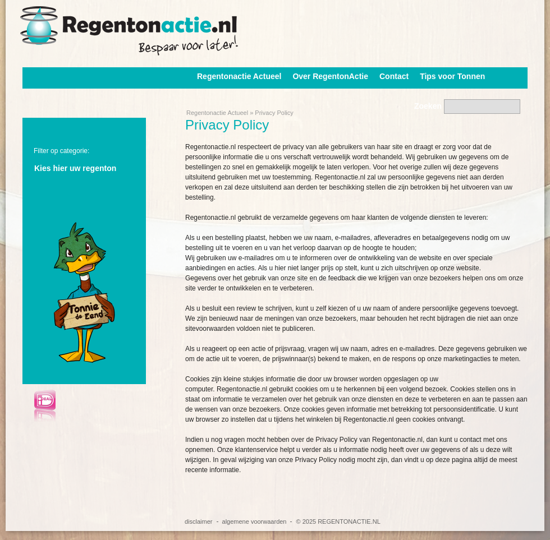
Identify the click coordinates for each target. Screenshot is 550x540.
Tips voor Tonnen (452, 76)
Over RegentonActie (330, 76)
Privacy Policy (274, 112)
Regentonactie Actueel (239, 76)
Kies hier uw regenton (75, 168)
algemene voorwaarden (254, 521)
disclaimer (199, 521)
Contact (394, 76)
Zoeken (428, 105)
